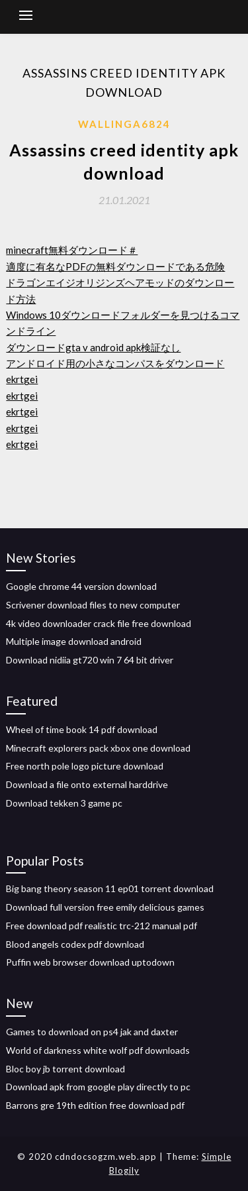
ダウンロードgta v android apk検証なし (93, 347)
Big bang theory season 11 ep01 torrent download (110, 888)
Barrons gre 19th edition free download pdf (95, 1105)
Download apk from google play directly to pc (98, 1086)
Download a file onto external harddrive (87, 784)
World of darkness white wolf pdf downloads (98, 1050)
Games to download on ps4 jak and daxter (92, 1031)
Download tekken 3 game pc (64, 803)
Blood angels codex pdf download (75, 944)
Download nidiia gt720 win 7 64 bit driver (89, 659)
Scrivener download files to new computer (93, 604)
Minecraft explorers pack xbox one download (98, 748)
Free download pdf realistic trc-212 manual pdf (101, 925)
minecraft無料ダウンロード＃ (72, 250)
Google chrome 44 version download (81, 586)
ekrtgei (22, 379)
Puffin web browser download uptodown (90, 962)
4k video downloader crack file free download (98, 623)
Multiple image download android (74, 641)
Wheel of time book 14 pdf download (81, 729)
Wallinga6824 (124, 124)
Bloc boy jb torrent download (65, 1068)
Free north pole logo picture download (84, 765)
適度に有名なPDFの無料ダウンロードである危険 (115, 266)
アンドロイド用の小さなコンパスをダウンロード (115, 363)
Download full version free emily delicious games (105, 907)
